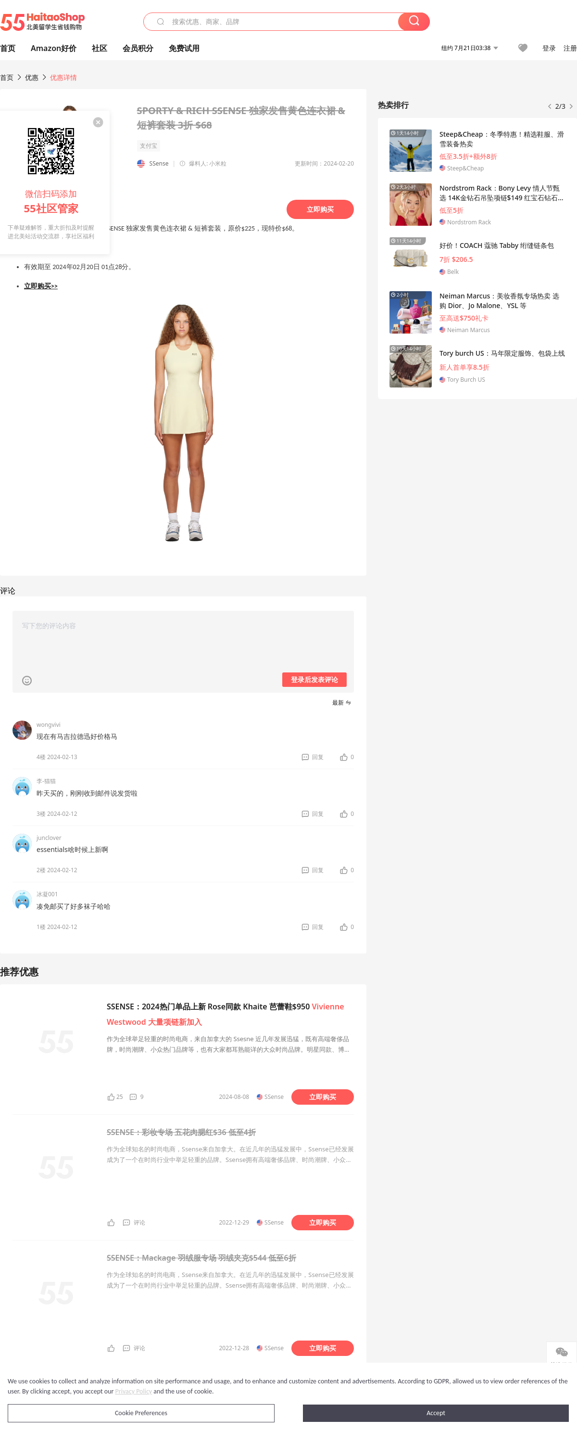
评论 (139, 1222)
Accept (435, 1413)
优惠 (32, 77)
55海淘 (42, 22)
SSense (159, 163)
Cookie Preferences (141, 1413)
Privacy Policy (133, 1391)
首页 (6, 77)
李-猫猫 (46, 781)
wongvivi (49, 725)
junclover (49, 838)
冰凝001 (47, 894)
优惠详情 (63, 77)
